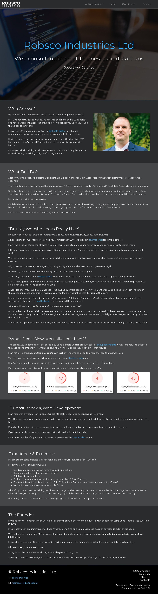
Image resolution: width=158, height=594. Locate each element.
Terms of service (20, 578)
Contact (147, 4)
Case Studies (128, 4)
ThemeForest (96, 240)
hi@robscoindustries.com (24, 583)
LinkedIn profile (57, 131)
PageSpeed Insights (106, 345)
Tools (112, 4)
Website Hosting (93, 4)
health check (45, 276)
